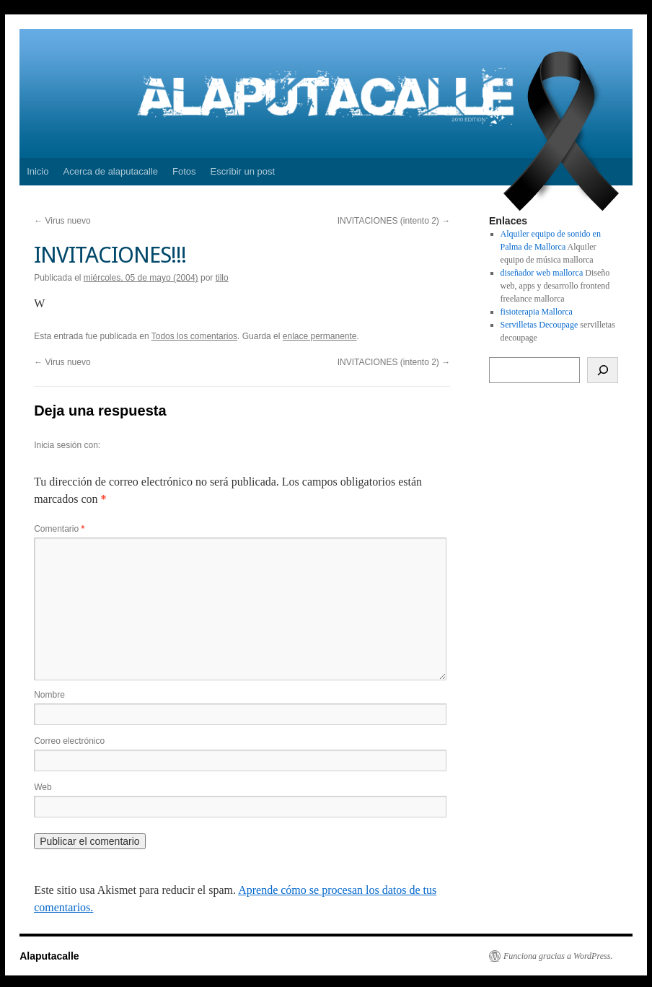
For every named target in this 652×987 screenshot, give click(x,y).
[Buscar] (602, 370)
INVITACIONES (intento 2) (394, 221)
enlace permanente (320, 336)
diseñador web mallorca (542, 273)
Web (42, 787)
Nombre (49, 695)
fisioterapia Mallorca (537, 312)
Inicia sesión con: (67, 445)
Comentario (59, 529)
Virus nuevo (62, 221)
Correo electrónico (69, 741)
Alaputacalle (49, 956)
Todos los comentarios (194, 336)
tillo (222, 278)
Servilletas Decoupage (539, 325)
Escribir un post (243, 171)
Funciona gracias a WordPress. (557, 956)
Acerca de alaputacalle (110, 171)
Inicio (37, 171)
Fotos (184, 171)
